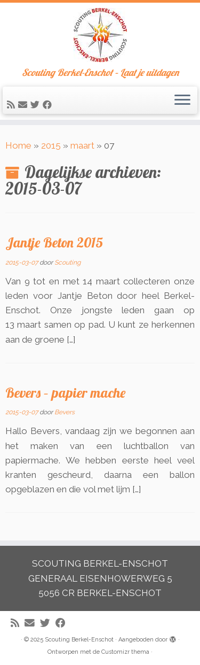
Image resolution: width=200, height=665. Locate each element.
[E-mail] (24, 104)
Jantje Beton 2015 (54, 242)
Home (18, 145)
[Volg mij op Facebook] (49, 104)
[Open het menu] (182, 100)
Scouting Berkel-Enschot (79, 639)
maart (82, 145)
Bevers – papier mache (65, 392)
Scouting (67, 262)
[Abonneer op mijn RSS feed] (12, 104)
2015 (51, 145)
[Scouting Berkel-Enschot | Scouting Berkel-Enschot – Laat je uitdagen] (100, 35)
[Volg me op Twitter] (36, 104)
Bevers (64, 412)
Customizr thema (125, 651)
